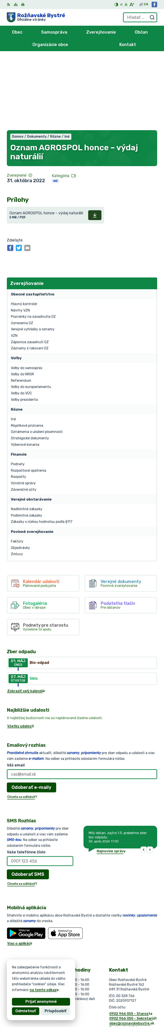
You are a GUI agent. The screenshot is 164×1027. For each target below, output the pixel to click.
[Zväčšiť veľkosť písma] (131, 4)
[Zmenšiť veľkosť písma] (121, 4)
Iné (55, 108)
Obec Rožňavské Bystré (55, 984)
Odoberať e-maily (31, 714)
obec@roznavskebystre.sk (131, 950)
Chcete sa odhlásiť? (22, 724)
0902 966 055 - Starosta (130, 941)
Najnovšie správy (111, 778)
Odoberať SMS (28, 801)
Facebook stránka (124, 955)
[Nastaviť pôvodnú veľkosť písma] (126, 4)
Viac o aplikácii (19, 871)
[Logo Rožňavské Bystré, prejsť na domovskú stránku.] (36, 17)
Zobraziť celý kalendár (26, 618)
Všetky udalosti (20, 653)
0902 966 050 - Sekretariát (133, 946)
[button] (144, 777)
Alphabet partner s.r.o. (70, 980)
